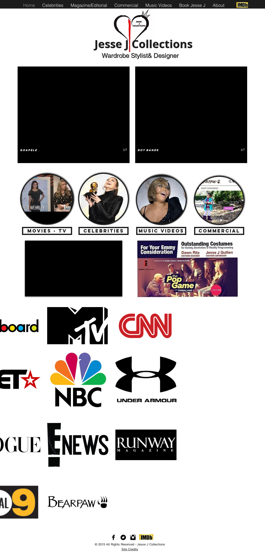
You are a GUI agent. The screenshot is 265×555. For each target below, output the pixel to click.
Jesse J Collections (144, 44)
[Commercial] (219, 231)
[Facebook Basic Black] (113, 537)
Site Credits (129, 549)
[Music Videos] (161, 231)
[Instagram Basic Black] (133, 537)
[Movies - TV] (47, 231)
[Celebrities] (103, 231)
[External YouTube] (73, 268)
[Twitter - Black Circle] (123, 537)
